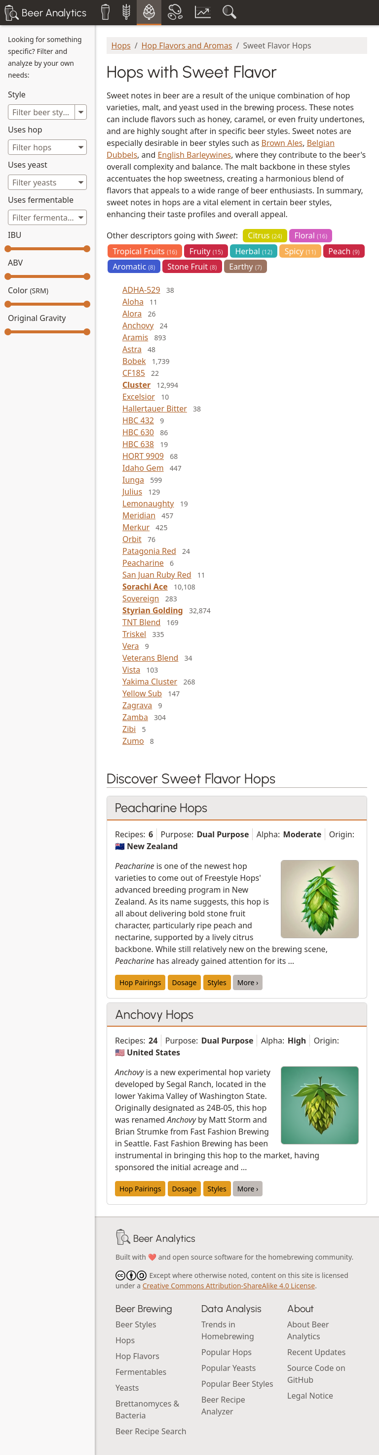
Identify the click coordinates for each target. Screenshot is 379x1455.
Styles (217, 982)
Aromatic (134, 266)
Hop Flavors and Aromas (187, 45)
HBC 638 (138, 444)
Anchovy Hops (154, 1014)
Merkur (136, 527)
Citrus (265, 235)
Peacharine (143, 562)
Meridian (138, 515)
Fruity (206, 251)
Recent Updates (316, 1352)
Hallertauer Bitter (154, 408)
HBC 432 (138, 420)
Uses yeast (27, 164)
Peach (344, 251)
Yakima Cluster (149, 681)
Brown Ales (282, 142)
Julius (132, 491)
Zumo (133, 740)
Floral (310, 235)
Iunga (133, 479)
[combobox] (47, 147)
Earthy (245, 266)
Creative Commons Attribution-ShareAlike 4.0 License (229, 1285)
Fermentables (140, 1371)
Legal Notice (310, 1395)
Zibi (129, 729)
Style (17, 94)
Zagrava (137, 705)
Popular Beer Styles (237, 1383)
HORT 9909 (143, 456)
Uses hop (25, 129)
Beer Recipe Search (151, 1431)
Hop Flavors (137, 1356)
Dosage (184, 982)
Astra (132, 349)
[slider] (7, 248)
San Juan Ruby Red (156, 574)
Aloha (133, 301)
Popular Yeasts (228, 1368)
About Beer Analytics (308, 1330)
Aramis (135, 337)
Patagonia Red (149, 551)
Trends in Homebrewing (227, 1330)
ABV (15, 262)
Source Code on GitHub (316, 1374)
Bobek (134, 361)
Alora (132, 313)
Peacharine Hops (161, 807)
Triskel (134, 634)
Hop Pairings (140, 982)
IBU (15, 234)
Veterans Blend (150, 657)
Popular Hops (226, 1352)
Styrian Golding (152, 610)
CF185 (133, 372)
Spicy (300, 251)
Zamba (135, 717)
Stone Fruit (192, 266)
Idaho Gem (143, 467)
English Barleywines (194, 154)
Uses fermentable (41, 199)
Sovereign (140, 598)
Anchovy (137, 325)
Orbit (132, 539)
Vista (131, 669)
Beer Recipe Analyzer (223, 1405)
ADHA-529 (141, 289)
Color (28, 290)
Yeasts (127, 1387)
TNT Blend (141, 622)
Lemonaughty (148, 503)
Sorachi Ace (145, 586)
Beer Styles (135, 1324)
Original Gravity (37, 318)
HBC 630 (138, 432)
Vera (130, 645)
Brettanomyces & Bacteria (147, 1409)
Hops (121, 45)
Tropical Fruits (145, 251)
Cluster (136, 384)
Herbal (253, 251)
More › (248, 982)
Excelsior (138, 396)
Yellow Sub (142, 693)
